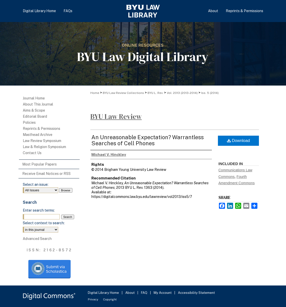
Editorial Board (35, 116)
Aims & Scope (34, 110)
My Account (163, 293)
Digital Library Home (104, 293)
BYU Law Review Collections (123, 93)
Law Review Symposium (42, 141)
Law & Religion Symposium (44, 147)
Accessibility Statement (196, 293)
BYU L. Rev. (155, 93)
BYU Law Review (116, 116)
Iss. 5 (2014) (210, 93)
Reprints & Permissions (41, 129)
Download (238, 140)
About (130, 293)
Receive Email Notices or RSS (46, 174)
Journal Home (34, 98)
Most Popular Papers (39, 164)
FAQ (144, 293)
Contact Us (32, 153)
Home (94, 93)
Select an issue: (35, 184)
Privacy (93, 299)
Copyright (110, 299)
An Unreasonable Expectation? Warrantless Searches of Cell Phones (147, 140)
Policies (29, 122)
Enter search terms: (39, 210)
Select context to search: (44, 223)
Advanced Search (37, 239)
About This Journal (38, 104)
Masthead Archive (37, 135)
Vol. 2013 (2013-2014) (182, 93)
